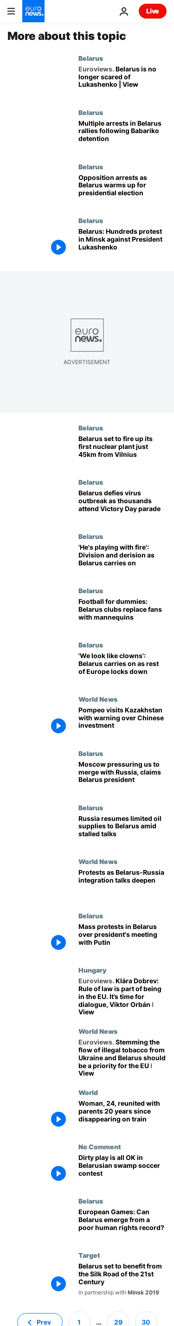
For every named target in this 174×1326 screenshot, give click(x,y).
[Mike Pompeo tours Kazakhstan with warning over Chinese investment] (122, 722)
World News (97, 699)
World (88, 1092)
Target (89, 1255)
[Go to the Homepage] (33, 11)
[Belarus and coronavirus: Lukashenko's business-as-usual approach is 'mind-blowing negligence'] (122, 560)
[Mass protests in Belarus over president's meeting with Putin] (122, 939)
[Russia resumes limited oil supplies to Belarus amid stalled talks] (122, 831)
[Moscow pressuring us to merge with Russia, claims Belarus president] (122, 777)
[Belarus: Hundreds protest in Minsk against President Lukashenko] (122, 244)
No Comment (99, 1146)
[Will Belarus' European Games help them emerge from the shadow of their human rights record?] (122, 1224)
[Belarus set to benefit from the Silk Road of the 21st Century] (122, 1279)
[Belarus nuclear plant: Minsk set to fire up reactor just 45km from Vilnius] (122, 451)
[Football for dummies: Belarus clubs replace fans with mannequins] (122, 614)
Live (152, 11)
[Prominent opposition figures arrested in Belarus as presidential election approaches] (122, 190)
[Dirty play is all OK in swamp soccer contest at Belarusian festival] (122, 1170)
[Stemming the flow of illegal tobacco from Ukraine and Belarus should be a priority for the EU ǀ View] (122, 1057)
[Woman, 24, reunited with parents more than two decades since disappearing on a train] (122, 1116)
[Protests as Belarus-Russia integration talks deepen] (122, 885)
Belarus (90, 58)
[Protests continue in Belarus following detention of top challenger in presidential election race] (122, 136)
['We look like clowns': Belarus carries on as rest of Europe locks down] (122, 668)
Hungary (92, 970)
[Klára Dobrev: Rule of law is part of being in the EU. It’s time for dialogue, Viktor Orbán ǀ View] (122, 996)
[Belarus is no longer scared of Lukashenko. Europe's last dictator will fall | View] (122, 81)
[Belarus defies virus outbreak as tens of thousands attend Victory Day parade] (122, 505)
